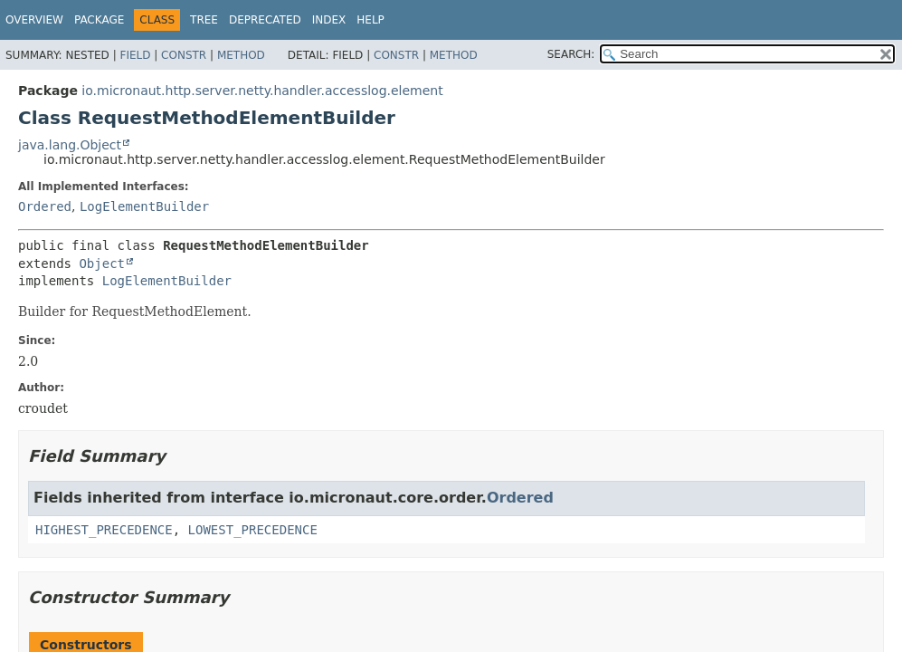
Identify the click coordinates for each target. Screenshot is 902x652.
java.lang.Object (69, 145)
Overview (34, 20)
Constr (183, 55)
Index (329, 20)
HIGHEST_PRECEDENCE (104, 530)
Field (134, 55)
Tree (204, 20)
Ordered (44, 206)
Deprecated (265, 20)
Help (370, 20)
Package (99, 20)
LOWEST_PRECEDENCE (253, 530)
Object (102, 263)
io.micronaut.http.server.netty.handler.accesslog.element (261, 90)
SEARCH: (571, 54)
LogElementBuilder (144, 206)
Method (241, 55)
